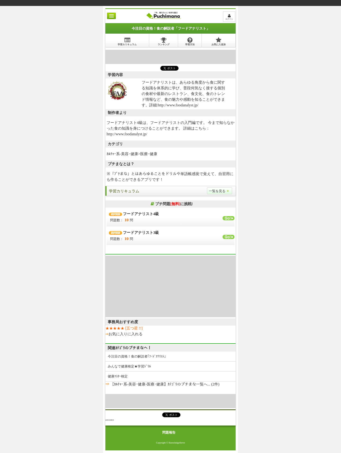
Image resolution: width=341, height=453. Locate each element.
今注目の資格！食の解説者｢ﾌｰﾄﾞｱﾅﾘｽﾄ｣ (137, 356)
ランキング (164, 41)
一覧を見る (219, 191)
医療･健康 (148, 154)
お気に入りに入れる (125, 334)
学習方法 (190, 41)
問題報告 (168, 432)
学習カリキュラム (127, 41)
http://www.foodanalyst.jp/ (178, 105)
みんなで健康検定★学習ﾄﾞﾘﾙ (129, 366)
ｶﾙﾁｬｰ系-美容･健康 (122, 154)
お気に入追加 (218, 41)
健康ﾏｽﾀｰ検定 (118, 376)
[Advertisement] (170, 57)
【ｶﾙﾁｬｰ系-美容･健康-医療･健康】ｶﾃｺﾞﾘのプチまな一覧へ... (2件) (164, 384)
